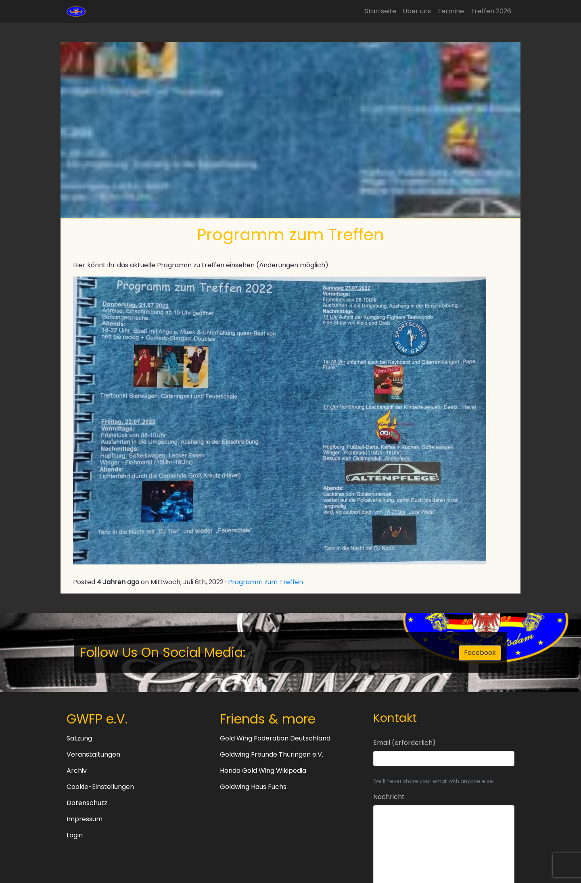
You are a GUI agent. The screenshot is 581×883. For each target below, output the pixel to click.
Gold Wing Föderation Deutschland (275, 738)
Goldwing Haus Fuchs (253, 786)
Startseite (380, 11)
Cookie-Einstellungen (100, 786)
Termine (450, 11)
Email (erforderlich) (404, 742)
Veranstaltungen (93, 754)
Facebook (480, 652)
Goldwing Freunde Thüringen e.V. (271, 754)
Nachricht (389, 796)
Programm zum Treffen (265, 582)
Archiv (77, 770)
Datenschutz (87, 802)
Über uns (417, 11)
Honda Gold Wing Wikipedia (263, 770)
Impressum (84, 819)
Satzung (79, 738)
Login (75, 835)
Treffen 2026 (490, 11)
